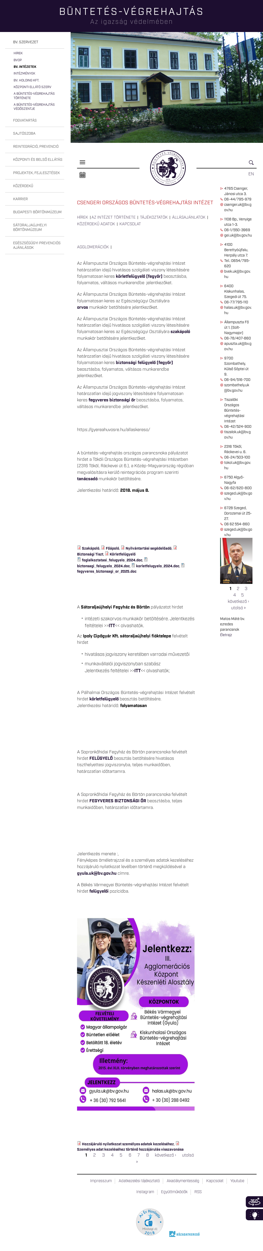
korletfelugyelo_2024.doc (158, 566)
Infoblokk (254, 1214)
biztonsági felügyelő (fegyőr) (144, 363)
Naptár (82, 175)
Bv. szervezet (25, 42)
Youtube (237, 1181)
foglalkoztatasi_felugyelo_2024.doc (112, 560)
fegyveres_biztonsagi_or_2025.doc (106, 571)
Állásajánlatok (188, 217)
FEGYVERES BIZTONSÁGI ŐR (117, 801)
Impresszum (101, 1181)
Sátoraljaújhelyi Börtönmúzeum (30, 227)
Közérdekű (23, 186)
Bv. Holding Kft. (26, 80)
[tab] (34, 42)
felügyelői (99, 891)
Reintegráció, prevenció (36, 146)
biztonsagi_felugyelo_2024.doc (103, 566)
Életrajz (226, 635)
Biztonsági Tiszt (90, 554)
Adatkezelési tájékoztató (139, 1181)
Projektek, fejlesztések (36, 173)
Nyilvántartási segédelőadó (149, 548)
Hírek (18, 53)
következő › (238, 601)
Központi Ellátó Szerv (32, 87)
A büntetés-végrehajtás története (34, 96)
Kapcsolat (130, 224)
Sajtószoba (24, 133)
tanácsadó (88, 479)
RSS (198, 1192)
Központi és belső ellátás (37, 159)
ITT (112, 626)
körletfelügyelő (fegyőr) (139, 276)
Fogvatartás (25, 120)
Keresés (253, 164)
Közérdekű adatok (96, 224)
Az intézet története (113, 217)
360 (254, 1201)
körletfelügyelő (104, 699)
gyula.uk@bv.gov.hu (97, 873)
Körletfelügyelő (123, 554)
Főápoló (112, 548)
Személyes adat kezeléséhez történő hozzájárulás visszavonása (130, 1149)
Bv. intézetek (25, 67)
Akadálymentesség (183, 1181)
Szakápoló (90, 548)
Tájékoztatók (154, 217)
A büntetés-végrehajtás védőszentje (34, 107)
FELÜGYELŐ (101, 758)
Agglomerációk (93, 247)
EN (251, 174)
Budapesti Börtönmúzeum (37, 212)
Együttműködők (174, 1192)
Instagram (145, 1192)
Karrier (20, 199)
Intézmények (24, 73)
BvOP (18, 60)
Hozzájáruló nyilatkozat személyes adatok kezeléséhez (128, 1144)
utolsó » (238, 608)
